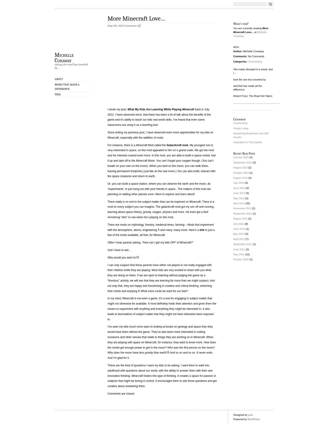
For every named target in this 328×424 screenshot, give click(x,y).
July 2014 (238, 182)
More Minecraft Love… (136, 18)
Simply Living (240, 128)
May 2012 (238, 234)
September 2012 (242, 213)
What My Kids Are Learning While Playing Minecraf (161, 109)
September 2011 (242, 244)
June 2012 (239, 229)
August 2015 (240, 167)
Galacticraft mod (177, 145)
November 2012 (242, 208)
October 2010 (241, 259)
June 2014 (239, 188)
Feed (58, 94)
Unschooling (255, 61)
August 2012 (240, 218)
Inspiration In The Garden (247, 142)
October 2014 (241, 172)
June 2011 (239, 249)
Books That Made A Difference (67, 86)
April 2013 (239, 203)
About (59, 79)
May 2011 (238, 254)
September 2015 (242, 162)
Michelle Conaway (64, 57)
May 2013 (238, 198)
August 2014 (240, 177)
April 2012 (239, 239)
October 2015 (241, 157)
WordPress (253, 419)
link (202, 230)
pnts (250, 415)
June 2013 (239, 193)
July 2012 (238, 223)
